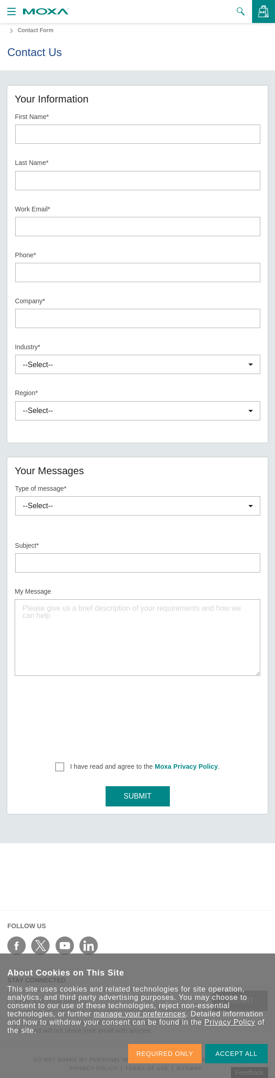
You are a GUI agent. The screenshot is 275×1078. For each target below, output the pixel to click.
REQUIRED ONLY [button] (164, 1053)
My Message (33, 591)
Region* (26, 393)
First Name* (32, 116)
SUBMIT (137, 796)
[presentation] (138, 716)
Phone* (25, 255)
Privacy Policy (229, 1022)
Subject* (27, 545)
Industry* (27, 347)
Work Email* (33, 209)
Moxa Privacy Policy (186, 766)
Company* (30, 301)
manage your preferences (140, 1014)
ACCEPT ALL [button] (236, 1053)
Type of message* (41, 488)
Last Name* (32, 162)
